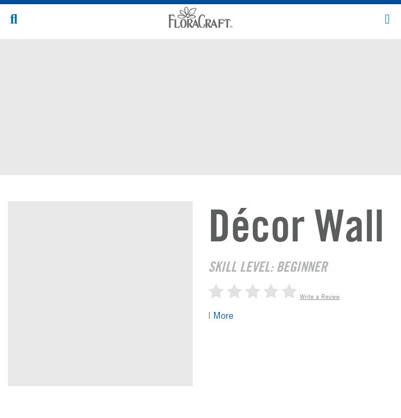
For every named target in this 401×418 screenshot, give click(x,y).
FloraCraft (200, 17)
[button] (387, 18)
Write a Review (320, 296)
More (223, 315)
